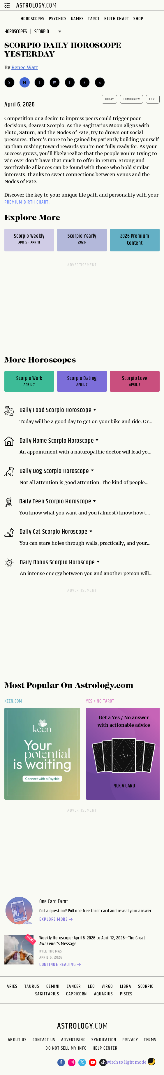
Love (152, 99)
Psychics (58, 18)
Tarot (94, 18)
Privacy (130, 1040)
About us (17, 1040)
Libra (125, 986)
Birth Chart (116, 18)
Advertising (73, 1040)
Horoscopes (33, 18)
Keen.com (13, 701)
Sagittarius (47, 994)
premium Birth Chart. (27, 202)
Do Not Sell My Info (66, 1049)
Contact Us (44, 1040)
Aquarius (103, 994)
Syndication (104, 1040)
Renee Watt (24, 67)
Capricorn (76, 994)
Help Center (105, 1049)
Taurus (31, 986)
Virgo (107, 986)
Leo (91, 986)
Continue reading (60, 965)
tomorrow (131, 99)
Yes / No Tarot (100, 701)
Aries (12, 986)
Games (77, 18)
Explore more (56, 920)
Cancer (74, 986)
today (109, 99)
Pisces (126, 994)
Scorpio (146, 986)
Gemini (53, 986)
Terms (150, 1040)
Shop (138, 18)
